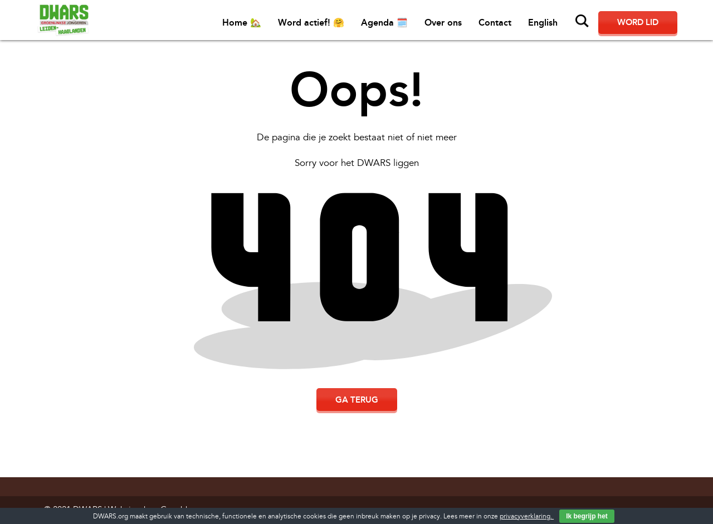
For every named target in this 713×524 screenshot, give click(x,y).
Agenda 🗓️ (384, 22)
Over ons (443, 22)
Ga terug (356, 400)
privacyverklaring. (527, 516)
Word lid (637, 22)
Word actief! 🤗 (311, 22)
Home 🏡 (241, 22)
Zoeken (582, 21)
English (543, 22)
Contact (494, 22)
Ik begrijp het (587, 516)
